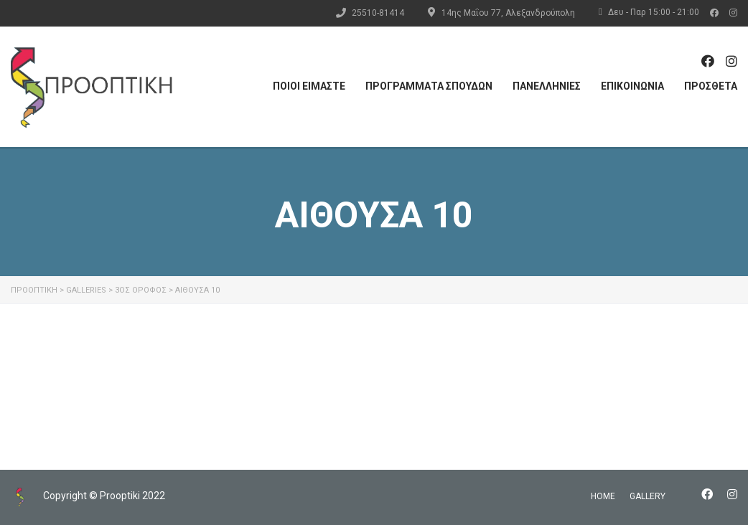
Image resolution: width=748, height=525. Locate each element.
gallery (647, 496)
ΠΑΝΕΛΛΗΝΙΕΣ (547, 86)
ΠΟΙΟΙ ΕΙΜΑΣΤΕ (309, 86)
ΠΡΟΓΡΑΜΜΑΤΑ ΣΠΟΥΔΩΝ (428, 86)
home (603, 496)
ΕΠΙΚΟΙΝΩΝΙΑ (632, 86)
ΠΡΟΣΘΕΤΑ (710, 86)
